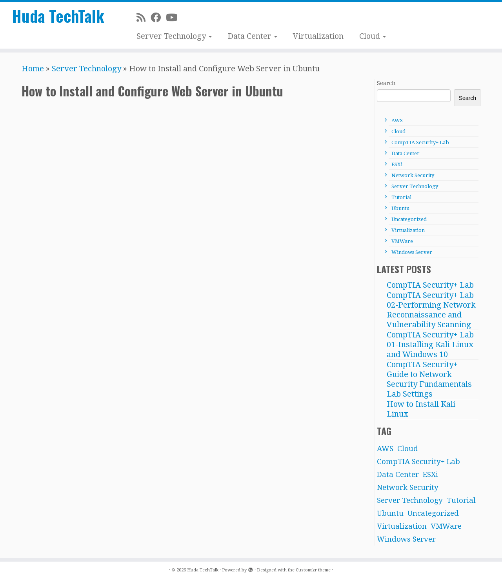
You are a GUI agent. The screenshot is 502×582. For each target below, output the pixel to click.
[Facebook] (158, 18)
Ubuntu (400, 208)
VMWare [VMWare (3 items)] (446, 526)
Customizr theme (313, 570)
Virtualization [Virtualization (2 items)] (402, 526)
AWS (397, 120)
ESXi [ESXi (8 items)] (430, 474)
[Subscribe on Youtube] (174, 18)
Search (386, 83)
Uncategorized (409, 219)
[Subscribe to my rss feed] (143, 18)
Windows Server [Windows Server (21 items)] (406, 539)
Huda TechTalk (58, 15)
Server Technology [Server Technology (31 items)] (410, 500)
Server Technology (174, 36)
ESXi (396, 164)
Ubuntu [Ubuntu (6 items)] (390, 513)
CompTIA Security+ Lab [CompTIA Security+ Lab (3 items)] (418, 461)
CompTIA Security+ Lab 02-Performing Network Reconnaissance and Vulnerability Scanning (431, 309)
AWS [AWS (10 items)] (385, 448)
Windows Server (411, 252)
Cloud (372, 36)
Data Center (252, 36)
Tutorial (401, 197)
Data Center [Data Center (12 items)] (398, 474)
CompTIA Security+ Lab (420, 142)
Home (33, 68)
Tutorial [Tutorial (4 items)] (461, 500)
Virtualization (318, 36)
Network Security (412, 175)
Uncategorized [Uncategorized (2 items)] (433, 513)
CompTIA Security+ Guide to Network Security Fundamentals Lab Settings (429, 379)
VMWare (402, 241)
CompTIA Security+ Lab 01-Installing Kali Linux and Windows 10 (430, 344)
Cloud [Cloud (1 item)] (407, 448)
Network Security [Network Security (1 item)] (407, 487)
